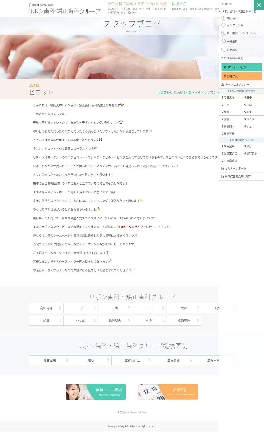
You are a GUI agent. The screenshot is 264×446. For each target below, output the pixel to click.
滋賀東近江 (229, 153)
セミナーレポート (233, 168)
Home (226, 4)
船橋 (225, 119)
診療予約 (231, 76)
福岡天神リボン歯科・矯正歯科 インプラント (188, 92)
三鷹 (225, 104)
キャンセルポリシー (235, 84)
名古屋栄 (228, 146)
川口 (248, 104)
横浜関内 (228, 126)
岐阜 (248, 146)
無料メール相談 (235, 67)
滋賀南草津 (229, 161)
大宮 (225, 112)
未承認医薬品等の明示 (236, 176)
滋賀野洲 (250, 153)
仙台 (248, 126)
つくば (249, 119)
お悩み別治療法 (232, 58)
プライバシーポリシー (132, 412)
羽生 (248, 112)
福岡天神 (228, 133)
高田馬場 (228, 97)
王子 (248, 97)
